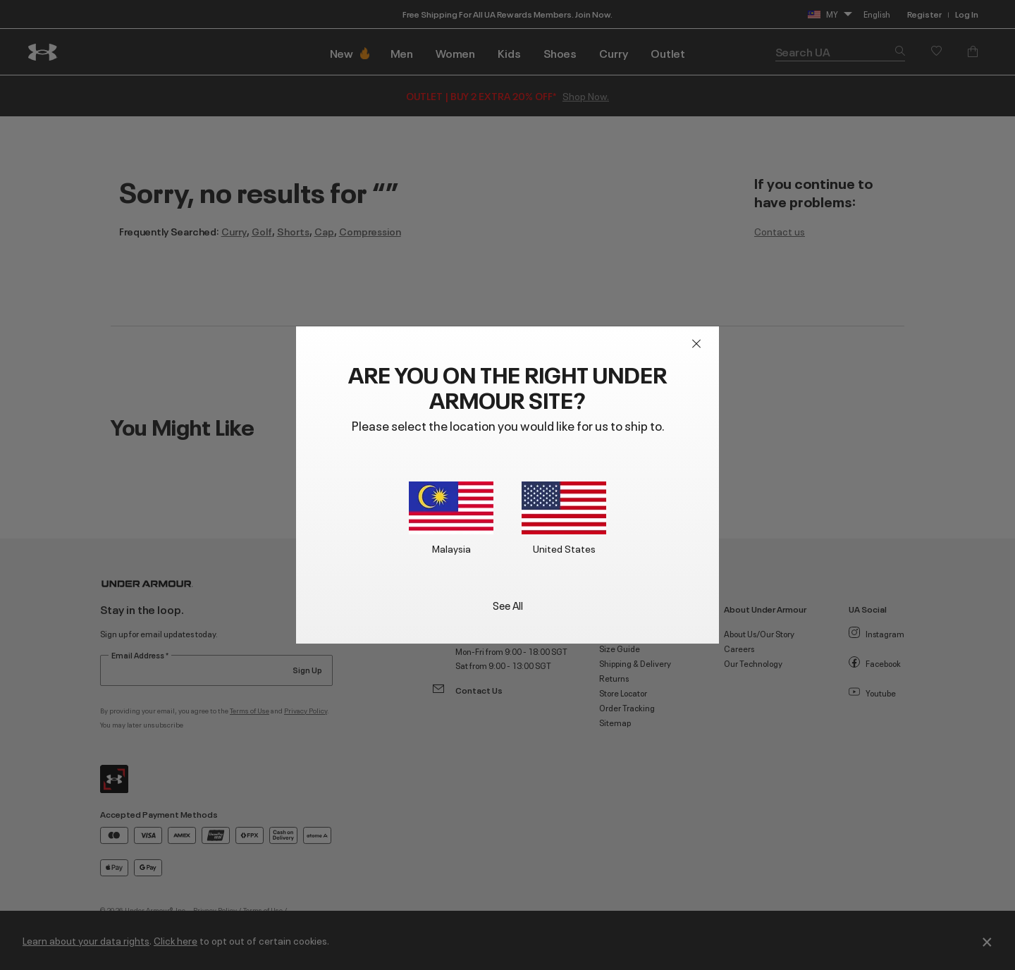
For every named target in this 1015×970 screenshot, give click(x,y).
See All (508, 604)
